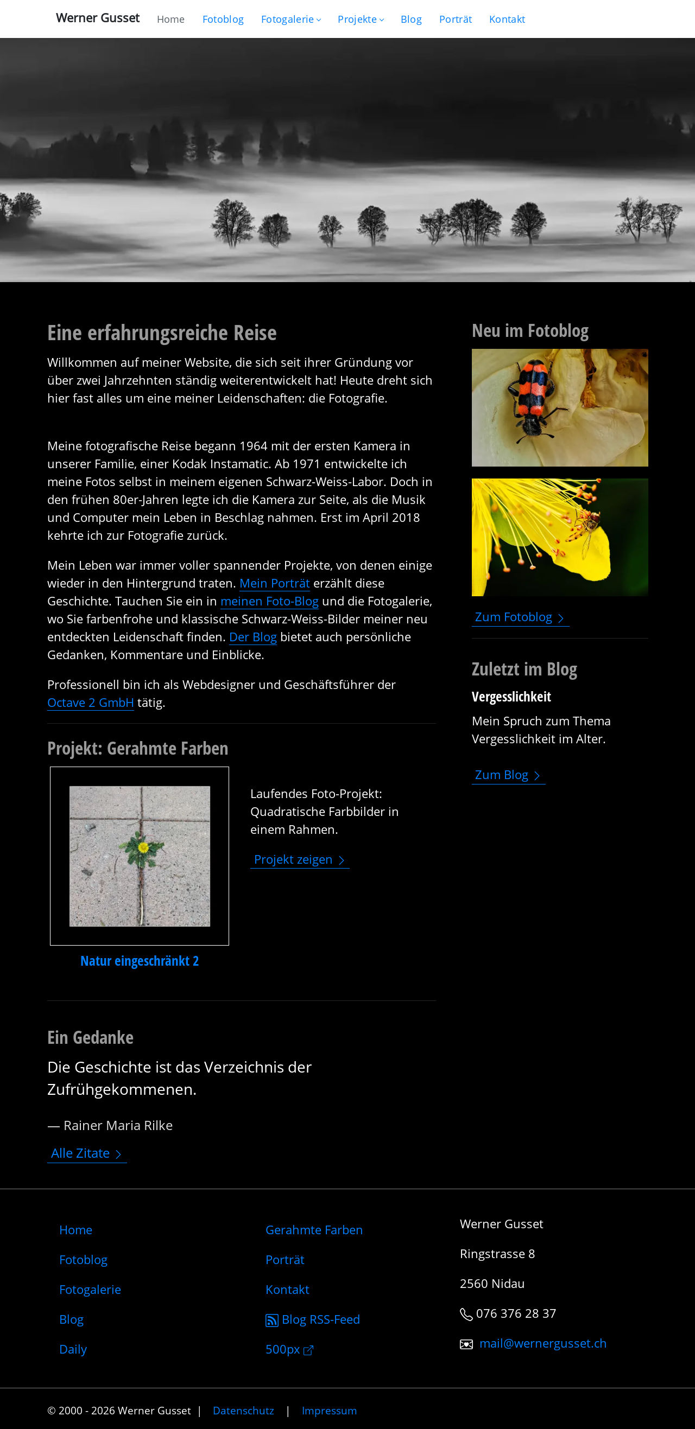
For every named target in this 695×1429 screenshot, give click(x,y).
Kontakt (287, 1289)
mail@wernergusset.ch (543, 1343)
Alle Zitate (87, 1153)
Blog (71, 1319)
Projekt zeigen (300, 859)
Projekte (360, 18)
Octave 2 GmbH (90, 702)
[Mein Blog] (411, 19)
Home (75, 1229)
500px (289, 1349)
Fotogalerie (290, 18)
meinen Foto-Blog (269, 600)
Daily (73, 1349)
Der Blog (253, 636)
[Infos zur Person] (456, 19)
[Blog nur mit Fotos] (223, 19)
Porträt (285, 1259)
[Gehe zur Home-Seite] (171, 19)
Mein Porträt (274, 583)
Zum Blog (508, 774)
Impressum (329, 1410)
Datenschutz (243, 1410)
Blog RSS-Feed (313, 1319)
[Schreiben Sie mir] (507, 19)
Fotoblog (83, 1259)
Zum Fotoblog (520, 617)
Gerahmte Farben (314, 1229)
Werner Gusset (98, 17)
